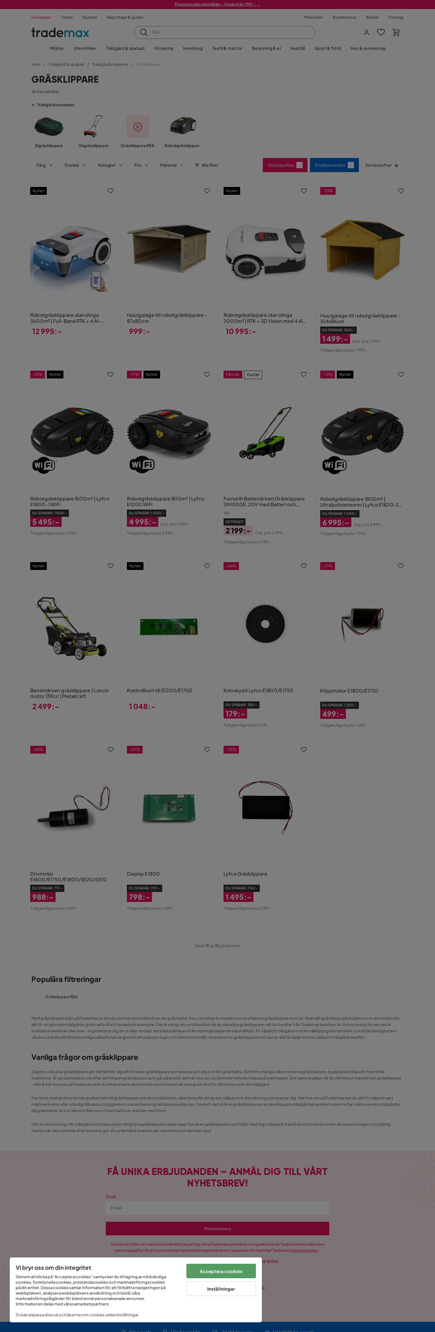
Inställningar (221, 1289)
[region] (136, 1289)
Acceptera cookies (221, 1271)
